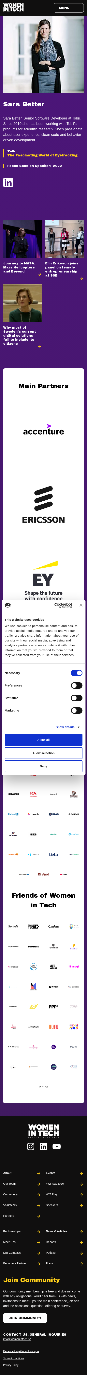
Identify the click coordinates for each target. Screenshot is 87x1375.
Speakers (65, 1205)
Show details (65, 727)
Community (22, 1194)
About (22, 1173)
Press (65, 1263)
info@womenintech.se (17, 1339)
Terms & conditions (13, 1358)
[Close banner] (80, 605)
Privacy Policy (10, 1365)
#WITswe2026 (65, 1184)
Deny (43, 766)
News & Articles (65, 1231)
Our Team (22, 1184)
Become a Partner (22, 1263)
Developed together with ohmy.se (21, 1351)
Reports (65, 1242)
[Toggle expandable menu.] (69, 8)
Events (65, 1173)
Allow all (43, 739)
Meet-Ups (22, 1242)
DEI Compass (22, 1253)
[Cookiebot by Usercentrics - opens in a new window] (55, 605)
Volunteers (22, 1205)
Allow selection (43, 753)
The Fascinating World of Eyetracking (42, 155)
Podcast (65, 1253)
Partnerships (22, 1231)
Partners (22, 1216)
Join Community (25, 1318)
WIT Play (65, 1194)
